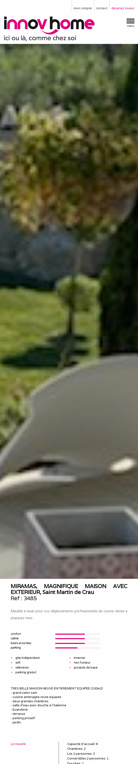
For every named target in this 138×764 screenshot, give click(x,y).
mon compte (83, 8)
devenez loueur (122, 8)
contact (101, 8)
